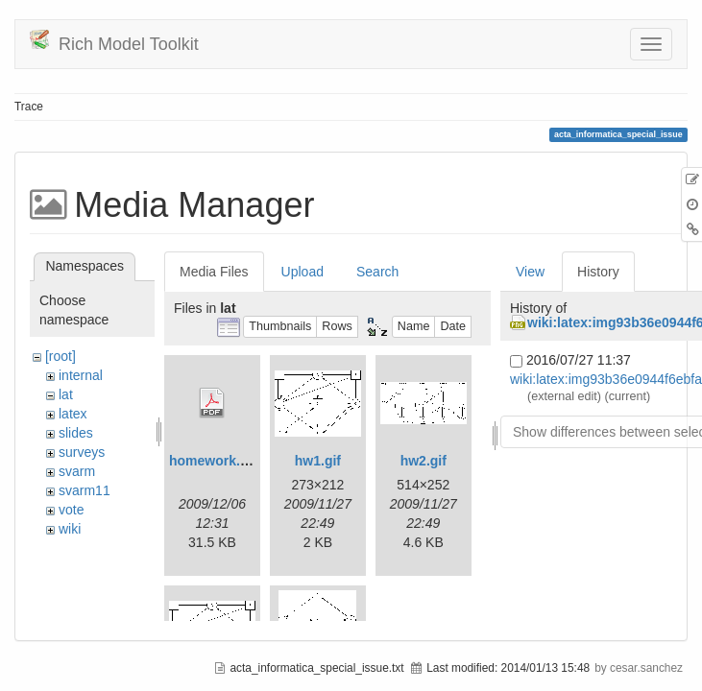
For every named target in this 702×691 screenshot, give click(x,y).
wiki (70, 528)
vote (71, 509)
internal (81, 375)
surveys (82, 452)
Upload (302, 271)
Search (377, 271)
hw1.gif (318, 460)
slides (76, 433)
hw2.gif (423, 460)
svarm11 (84, 490)
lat (66, 394)
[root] (60, 356)
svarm (77, 471)
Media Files (214, 271)
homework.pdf (215, 460)
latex (73, 413)
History (598, 271)
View (530, 271)
